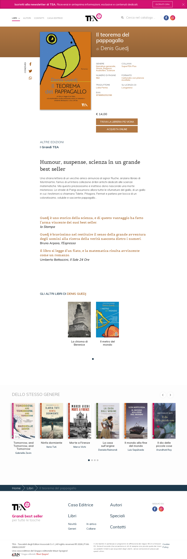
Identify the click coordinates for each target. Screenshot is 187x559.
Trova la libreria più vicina (117, 121)
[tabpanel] (79, 330)
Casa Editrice (55, 18)
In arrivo (91, 524)
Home (16, 488)
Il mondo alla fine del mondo (136, 444)
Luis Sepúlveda (136, 449)
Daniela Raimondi (107, 449)
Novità (72, 524)
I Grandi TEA (49, 147)
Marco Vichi (79, 446)
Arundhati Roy (164, 449)
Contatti (39, 18)
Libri (16, 18)
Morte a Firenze (79, 442)
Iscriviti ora (163, 4)
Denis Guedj (76, 294)
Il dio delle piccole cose (164, 444)
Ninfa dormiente (51, 442)
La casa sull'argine (107, 444)
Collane (91, 528)
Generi (72, 528)
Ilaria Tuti (51, 446)
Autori (27, 18)
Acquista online (117, 129)
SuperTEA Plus (129, 66)
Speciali (117, 515)
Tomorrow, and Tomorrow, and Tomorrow (23, 445)
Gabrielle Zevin (23, 453)
